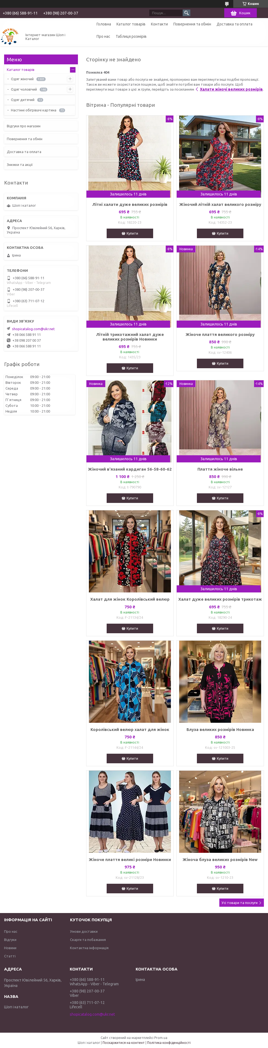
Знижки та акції (20, 164)
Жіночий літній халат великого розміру (220, 204)
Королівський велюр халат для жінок (130, 729)
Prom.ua (160, 1038)
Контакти (159, 24)
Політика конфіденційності (169, 1042)
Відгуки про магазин (23, 126)
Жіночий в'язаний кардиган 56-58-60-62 (130, 469)
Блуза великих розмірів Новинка (220, 729)
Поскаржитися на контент (124, 1042)
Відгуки (10, 940)
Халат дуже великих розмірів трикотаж (220, 599)
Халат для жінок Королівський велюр (130, 599)
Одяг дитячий (22, 100)
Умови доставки (84, 931)
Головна (104, 24)
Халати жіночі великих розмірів (231, 89)
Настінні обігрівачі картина (33, 110)
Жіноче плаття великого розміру (220, 334)
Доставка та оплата (234, 24)
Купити (132, 233)
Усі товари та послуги (240, 903)
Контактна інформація (89, 948)
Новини (10, 948)
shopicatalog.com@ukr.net (33, 329)
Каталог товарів (130, 24)
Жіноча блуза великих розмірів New (220, 859)
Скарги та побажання (88, 940)
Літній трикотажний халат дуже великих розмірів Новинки (130, 336)
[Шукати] (186, 13)
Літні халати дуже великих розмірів (129, 204)
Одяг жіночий (22, 79)
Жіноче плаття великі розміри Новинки (130, 859)
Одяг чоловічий (24, 89)
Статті (10, 956)
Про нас (103, 36)
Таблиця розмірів (131, 36)
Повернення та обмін (192, 24)
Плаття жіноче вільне (220, 469)
